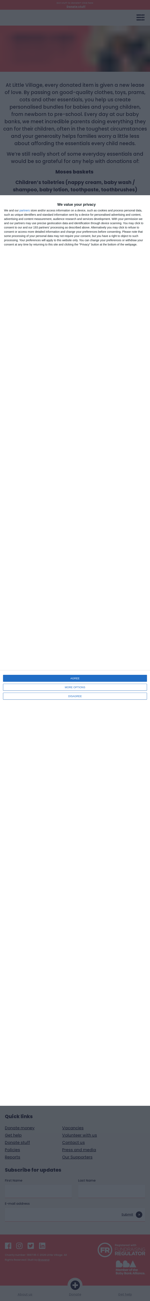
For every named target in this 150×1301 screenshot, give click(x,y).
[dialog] (75, 650)
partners (24, 210)
